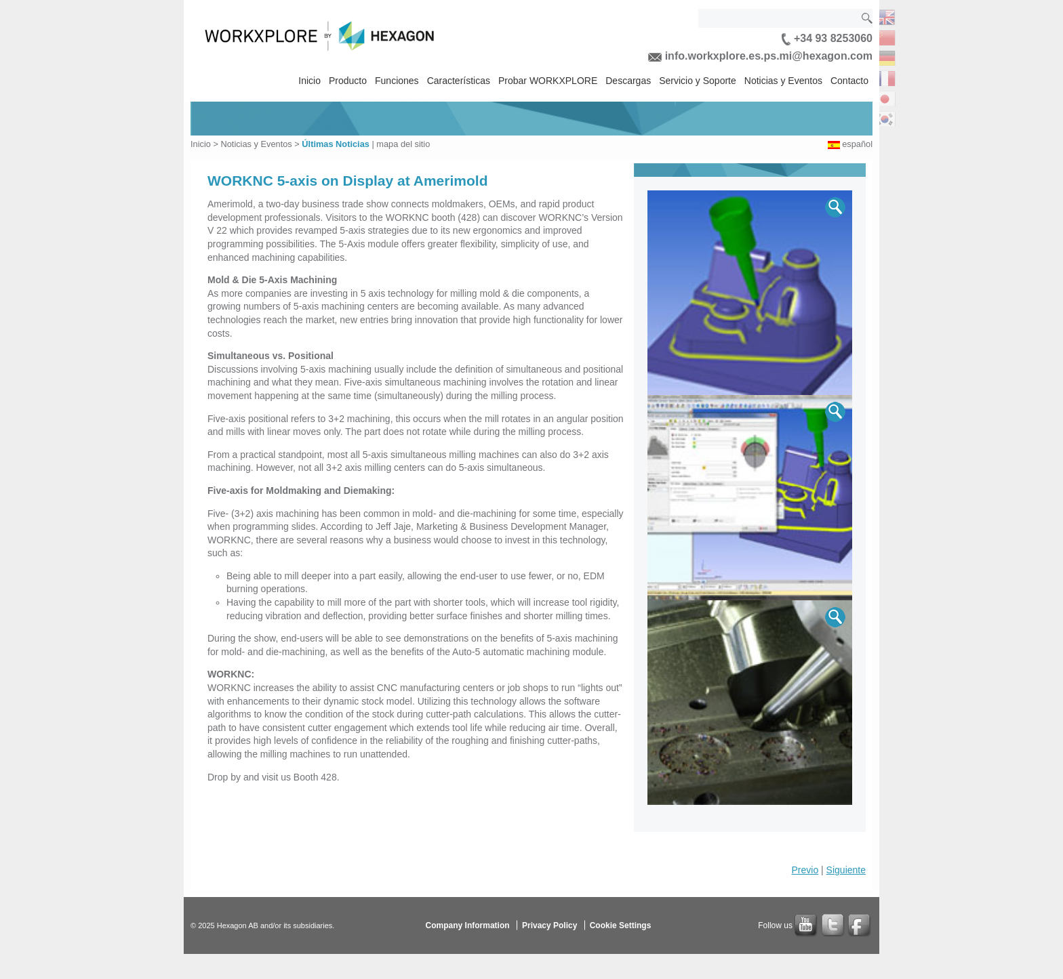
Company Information (468, 925)
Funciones (397, 80)
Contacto (849, 80)
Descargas (628, 80)
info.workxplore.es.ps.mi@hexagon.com (760, 56)
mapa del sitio (403, 144)
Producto (348, 80)
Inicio (309, 80)
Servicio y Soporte (697, 80)
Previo (805, 870)
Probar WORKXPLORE (547, 80)
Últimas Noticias (335, 144)
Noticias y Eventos (783, 80)
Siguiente (846, 870)
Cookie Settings (620, 925)
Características (458, 80)
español (857, 144)
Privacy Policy (549, 925)
